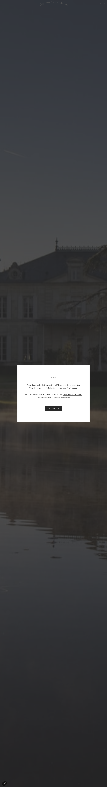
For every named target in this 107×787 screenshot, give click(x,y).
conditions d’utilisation (36, 397)
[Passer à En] (55, 377)
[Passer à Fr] (51, 377)
